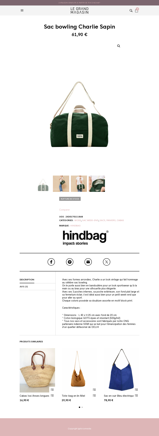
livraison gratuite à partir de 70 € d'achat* (79, 3)
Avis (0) (24, 286)
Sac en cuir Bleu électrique (119, 395)
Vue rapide (52, 395)
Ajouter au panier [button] (52, 389)
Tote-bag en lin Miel (73, 395)
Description (27, 279)
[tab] (37, 279)
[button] (22, 10)
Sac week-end (90, 220)
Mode (78, 220)
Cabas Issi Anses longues (34, 395)
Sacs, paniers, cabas (112, 220)
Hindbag (75, 225)
